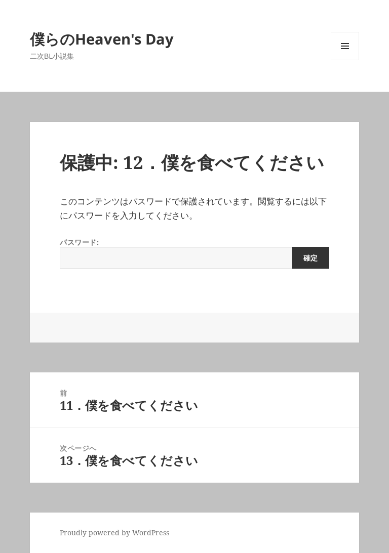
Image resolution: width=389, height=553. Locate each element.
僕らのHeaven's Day (102, 39)
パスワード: (194, 253)
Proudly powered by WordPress (114, 532)
